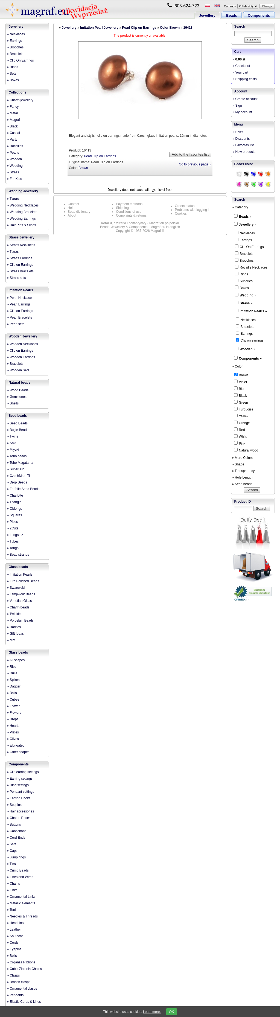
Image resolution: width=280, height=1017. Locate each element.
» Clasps (13, 975)
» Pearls (13, 153)
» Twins (12, 436)
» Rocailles (15, 146)
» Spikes (13, 680)
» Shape (238, 464)
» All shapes (16, 660)
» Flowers (14, 713)
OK (171, 1012)
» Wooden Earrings (21, 357)
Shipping (122, 208)
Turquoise (243, 409)
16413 (187, 28)
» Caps (12, 851)
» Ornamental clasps (22, 988)
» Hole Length (242, 477)
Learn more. (152, 1012)
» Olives (13, 739)
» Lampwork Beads (21, 594)
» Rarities (14, 627)
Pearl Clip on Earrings (139, 28)
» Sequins (14, 805)
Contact (73, 204)
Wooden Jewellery (23, 336)
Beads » (245, 216)
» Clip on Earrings (20, 265)
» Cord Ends (16, 838)
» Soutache (15, 936)
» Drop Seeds (17, 482)
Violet (240, 382)
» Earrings (14, 41)
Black (240, 395)
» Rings (12, 67)
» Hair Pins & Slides (21, 225)
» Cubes (13, 699)
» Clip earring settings (23, 772)
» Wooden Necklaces (22, 344)
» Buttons (14, 824)
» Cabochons (17, 831)
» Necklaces (16, 34)
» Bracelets (15, 54)
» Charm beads (18, 607)
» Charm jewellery (20, 100)
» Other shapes (18, 752)
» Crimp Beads (18, 870)
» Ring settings (18, 785)
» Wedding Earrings (21, 218)
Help (71, 208)
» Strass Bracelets (20, 271)
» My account (242, 112)
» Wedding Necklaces (23, 205)
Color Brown (170, 28)
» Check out (241, 66)
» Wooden (14, 159)
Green (241, 402)
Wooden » (247, 349)
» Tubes (13, 541)
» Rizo (11, 667)
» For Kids (14, 179)
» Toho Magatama (20, 463)
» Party (12, 139)
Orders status (184, 206)
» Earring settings (20, 778)
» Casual (13, 133)
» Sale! (238, 132)
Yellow (241, 416)
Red (239, 429)
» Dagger (14, 686)
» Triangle (14, 502)
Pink (239, 443)
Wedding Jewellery (23, 191)
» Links (12, 890)
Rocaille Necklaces (251, 267)
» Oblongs (14, 509)
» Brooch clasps (18, 982)
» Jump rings (16, 857)
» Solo (11, 443)
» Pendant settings (20, 792)
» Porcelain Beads (20, 620)
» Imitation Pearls (20, 574)
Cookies (180, 213)
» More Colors (242, 458)
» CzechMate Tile (20, 476)
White (240, 436)
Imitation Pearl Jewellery (99, 28)
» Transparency (243, 471)
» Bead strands (18, 554)
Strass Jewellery (21, 237)
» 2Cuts (12, 528)
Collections (18, 92)
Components (259, 15)
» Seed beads (242, 484)
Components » (250, 358)
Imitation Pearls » (253, 311)
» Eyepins (14, 949)
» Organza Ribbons (21, 962)
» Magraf (13, 120)
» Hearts (13, 726)
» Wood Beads (18, 390)
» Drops (13, 719)
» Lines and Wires (20, 877)
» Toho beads (17, 456)
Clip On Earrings (249, 246)
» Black (12, 126)
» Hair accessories (20, 811)
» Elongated (16, 745)
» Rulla (12, 673)
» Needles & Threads (22, 916)
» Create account (245, 99)
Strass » (246, 303)
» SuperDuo (16, 469)
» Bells (12, 956)
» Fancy (13, 107)
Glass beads (18, 567)
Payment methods (129, 204)
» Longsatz (15, 535)
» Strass (13, 172)
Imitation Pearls (21, 290)
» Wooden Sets (18, 370)
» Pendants (15, 995)
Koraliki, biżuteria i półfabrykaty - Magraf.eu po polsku (140, 223)
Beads (231, 15)
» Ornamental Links (21, 897)
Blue (240, 388)
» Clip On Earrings (20, 60)
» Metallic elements (21, 903)
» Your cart (240, 72)
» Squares (14, 515)
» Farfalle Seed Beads (23, 489)
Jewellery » (247, 224)
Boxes (242, 287)
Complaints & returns (131, 215)
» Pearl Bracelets (19, 317)
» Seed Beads (17, 423)
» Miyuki (13, 449)
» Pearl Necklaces (20, 298)
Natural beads (19, 382)
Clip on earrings (250, 340)
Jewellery (207, 15)
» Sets (11, 73)
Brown (83, 168)
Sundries (244, 281)
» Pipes (12, 522)
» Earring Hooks (19, 798)
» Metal (12, 113)
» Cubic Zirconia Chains (24, 969)
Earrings (243, 240)
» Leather (14, 929)
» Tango (13, 548)
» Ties (11, 864)
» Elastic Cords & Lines (24, 1002)
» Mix (11, 640)
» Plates (13, 732)
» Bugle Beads (17, 430)
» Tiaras (13, 199)
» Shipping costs (245, 79)
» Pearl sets (15, 324)
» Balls (12, 693)
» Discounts (241, 139)
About (72, 215)
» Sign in (239, 105)
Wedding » (248, 295)
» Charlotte (15, 495)
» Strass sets (16, 278)
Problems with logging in (192, 210)
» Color (237, 366)
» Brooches (15, 47)
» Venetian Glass (19, 601)
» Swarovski (16, 588)
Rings (241, 274)
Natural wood (246, 450)
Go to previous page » (195, 164)
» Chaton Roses (19, 818)
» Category (240, 207)
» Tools (12, 910)
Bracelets (244, 253)
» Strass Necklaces (21, 245)
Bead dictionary (79, 212)
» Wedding (15, 166)
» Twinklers (15, 614)
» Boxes (13, 80)
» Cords (13, 943)
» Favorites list (243, 145)
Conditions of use (128, 212)
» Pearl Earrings (19, 304)
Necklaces (245, 233)
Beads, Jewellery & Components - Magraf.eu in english (140, 227)
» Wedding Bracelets (22, 212)
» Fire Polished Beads (23, 581)
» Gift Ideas (15, 634)
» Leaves (14, 706)
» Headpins (15, 923)
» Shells (13, 403)
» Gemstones (17, 397)
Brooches (244, 260)
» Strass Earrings (19, 258)
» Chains (13, 883)
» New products (244, 152)
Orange (242, 423)
